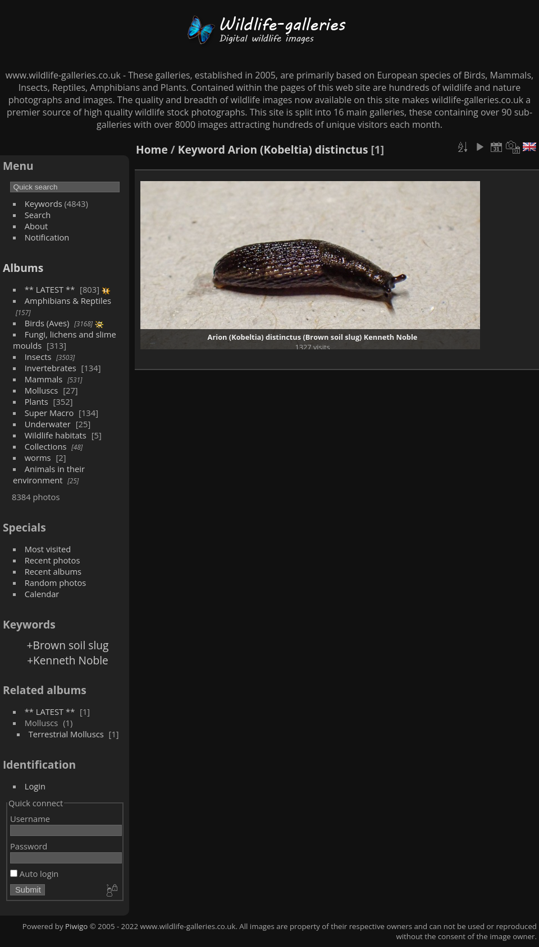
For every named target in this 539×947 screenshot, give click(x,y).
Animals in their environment (49, 474)
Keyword (201, 149)
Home (152, 149)
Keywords (43, 203)
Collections (46, 446)
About (36, 226)
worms (38, 457)
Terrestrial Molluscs (66, 734)
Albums (23, 267)
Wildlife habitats (55, 435)
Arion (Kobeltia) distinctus (298, 149)
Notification (47, 237)
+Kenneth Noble (67, 660)
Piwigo (76, 926)
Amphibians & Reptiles (68, 300)
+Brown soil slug (68, 645)
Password (28, 846)
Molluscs (41, 390)
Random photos (55, 582)
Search (38, 214)
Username (30, 818)
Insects (38, 356)
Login (35, 786)
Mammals (44, 379)
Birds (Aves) (47, 323)
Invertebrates (50, 367)
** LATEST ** (50, 289)
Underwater (48, 423)
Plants (36, 401)
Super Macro (49, 412)
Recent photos (52, 560)
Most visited (48, 549)
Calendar (42, 593)
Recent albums (53, 571)
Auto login (34, 873)
